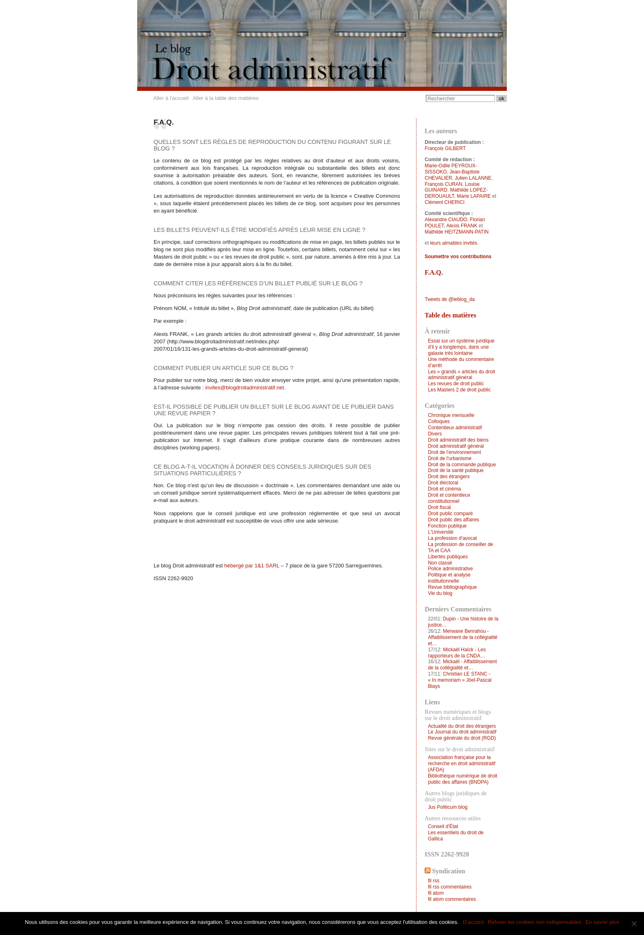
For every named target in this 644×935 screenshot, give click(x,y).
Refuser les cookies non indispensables (534, 922)
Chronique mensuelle (451, 415)
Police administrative (450, 569)
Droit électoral (443, 483)
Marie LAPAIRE (474, 196)
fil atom (436, 893)
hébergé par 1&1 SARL (251, 565)
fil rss (433, 881)
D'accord (473, 922)
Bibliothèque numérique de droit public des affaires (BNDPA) (462, 779)
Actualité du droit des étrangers (462, 726)
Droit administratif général (456, 446)
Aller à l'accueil (171, 98)
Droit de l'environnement (454, 452)
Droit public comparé (450, 513)
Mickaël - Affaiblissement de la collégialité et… (462, 665)
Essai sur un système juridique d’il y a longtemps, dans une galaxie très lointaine (461, 347)
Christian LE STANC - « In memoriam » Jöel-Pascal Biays (460, 680)
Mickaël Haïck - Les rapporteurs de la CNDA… (457, 653)
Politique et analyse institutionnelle (449, 578)
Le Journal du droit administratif (462, 732)
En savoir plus (602, 922)
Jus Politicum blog (447, 807)
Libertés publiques (448, 557)
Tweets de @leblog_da (450, 299)
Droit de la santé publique (456, 470)
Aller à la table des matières (225, 98)
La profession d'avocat (452, 538)
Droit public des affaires (453, 520)
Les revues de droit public (456, 383)
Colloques (439, 421)
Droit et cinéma (444, 489)
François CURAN (443, 184)
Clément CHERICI (445, 202)
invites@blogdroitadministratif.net (244, 387)
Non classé (440, 563)
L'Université (440, 532)
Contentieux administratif (455, 427)
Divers (435, 434)
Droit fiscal (439, 507)
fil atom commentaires (452, 899)
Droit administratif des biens (458, 440)
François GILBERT (445, 148)
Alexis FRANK (461, 226)
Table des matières (450, 315)
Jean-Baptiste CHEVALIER (452, 175)
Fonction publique (447, 526)
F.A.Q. (434, 272)
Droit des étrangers (449, 476)
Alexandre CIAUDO (446, 219)
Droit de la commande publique (462, 465)
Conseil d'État (443, 826)
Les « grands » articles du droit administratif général (461, 375)
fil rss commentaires (450, 887)
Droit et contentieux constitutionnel (449, 498)
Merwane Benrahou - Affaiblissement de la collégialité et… (462, 637)
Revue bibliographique (452, 587)
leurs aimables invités (453, 243)
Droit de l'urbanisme (450, 458)
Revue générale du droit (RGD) (462, 738)
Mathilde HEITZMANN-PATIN (457, 232)
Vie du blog (440, 593)
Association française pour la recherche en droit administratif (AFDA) (461, 763)
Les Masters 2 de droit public (459, 390)
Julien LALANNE (473, 178)
